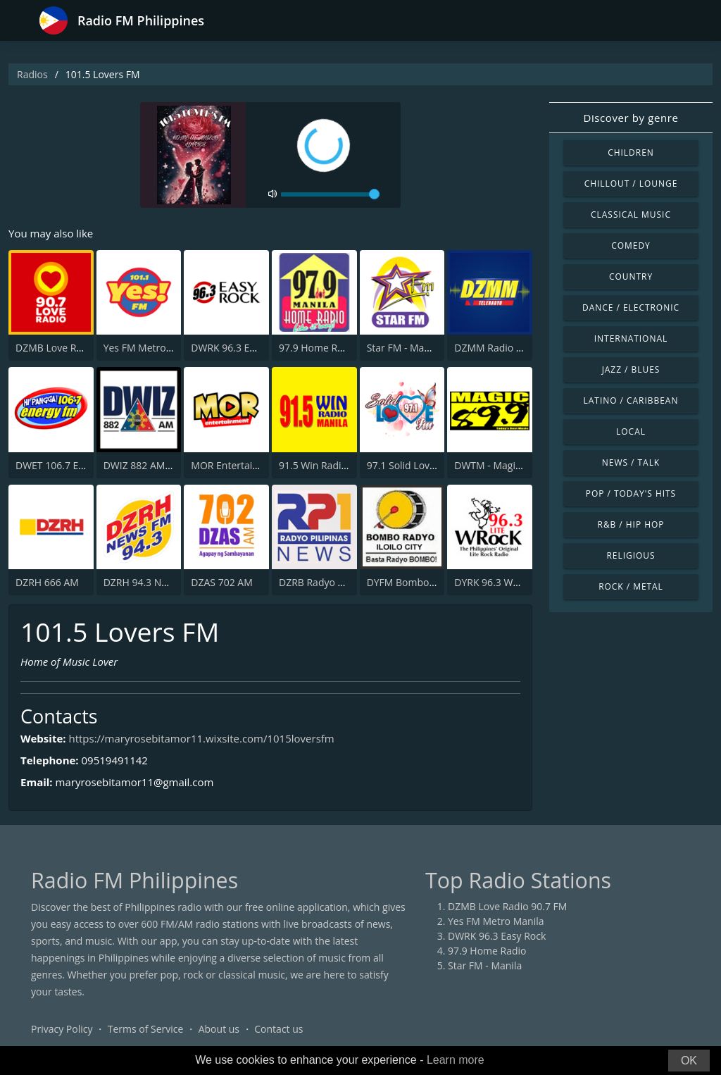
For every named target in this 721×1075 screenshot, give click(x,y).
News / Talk (631, 462)
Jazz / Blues (631, 369)
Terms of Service (146, 1029)
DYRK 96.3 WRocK (494, 582)
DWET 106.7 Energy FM (68, 465)
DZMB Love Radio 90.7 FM (74, 347)
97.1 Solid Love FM (409, 465)
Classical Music (631, 214)
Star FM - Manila (404, 347)
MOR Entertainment (236, 465)
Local (631, 431)
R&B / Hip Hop (631, 524)
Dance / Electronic (630, 307)
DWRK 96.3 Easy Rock (240, 347)
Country (631, 276)
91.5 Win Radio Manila (329, 465)
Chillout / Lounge (631, 183)
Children (631, 153)
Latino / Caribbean (631, 400)
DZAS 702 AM (221, 582)
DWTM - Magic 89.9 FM (506, 465)
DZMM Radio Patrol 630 (508, 347)
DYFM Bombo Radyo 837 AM (432, 582)
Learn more (455, 1060)
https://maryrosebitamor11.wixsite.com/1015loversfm (201, 738)
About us (219, 1029)
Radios (32, 74)
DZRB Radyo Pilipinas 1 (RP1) (344, 582)
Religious (630, 555)
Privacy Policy (61, 1029)
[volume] (330, 194)
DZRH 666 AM (47, 582)
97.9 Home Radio (318, 347)
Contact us (278, 1029)
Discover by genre (630, 118)
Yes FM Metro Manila (151, 347)
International (630, 338)
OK (689, 1061)
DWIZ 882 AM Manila (151, 465)
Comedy (631, 245)
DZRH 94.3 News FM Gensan (169, 582)
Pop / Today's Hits (631, 493)
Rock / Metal (630, 586)
